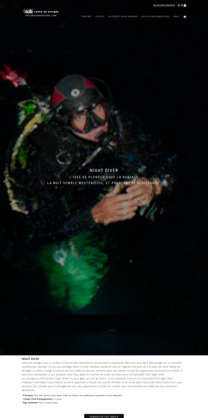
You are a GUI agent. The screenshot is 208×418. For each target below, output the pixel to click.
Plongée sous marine (122, 16)
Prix (176, 16)
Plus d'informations (155, 16)
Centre (86, 16)
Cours (99, 16)
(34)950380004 (164, 5)
